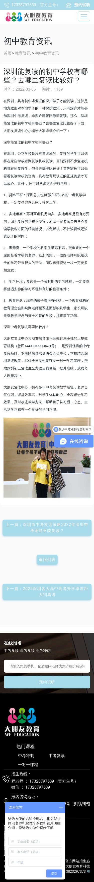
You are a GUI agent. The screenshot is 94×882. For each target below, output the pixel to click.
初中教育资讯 (47, 53)
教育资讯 (23, 53)
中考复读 (57, 755)
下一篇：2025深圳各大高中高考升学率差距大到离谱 (47, 591)
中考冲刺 (26, 755)
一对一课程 (28, 764)
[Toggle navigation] (84, 16)
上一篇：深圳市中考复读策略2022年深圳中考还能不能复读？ (47, 527)
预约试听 (47, 682)
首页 (8, 53)
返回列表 (47, 559)
